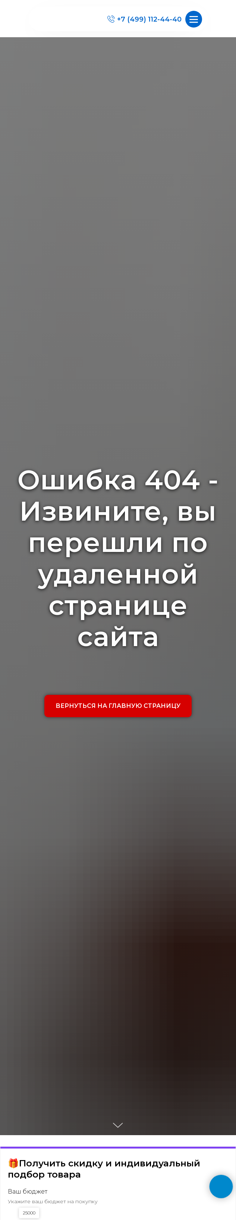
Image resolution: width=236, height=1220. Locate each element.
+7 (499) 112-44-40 (149, 19)
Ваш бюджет (27, 1191)
